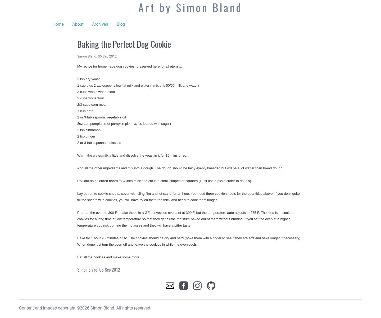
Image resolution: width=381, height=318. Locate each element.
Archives (100, 24)
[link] (170, 285)
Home (58, 24)
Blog (121, 24)
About (78, 24)
